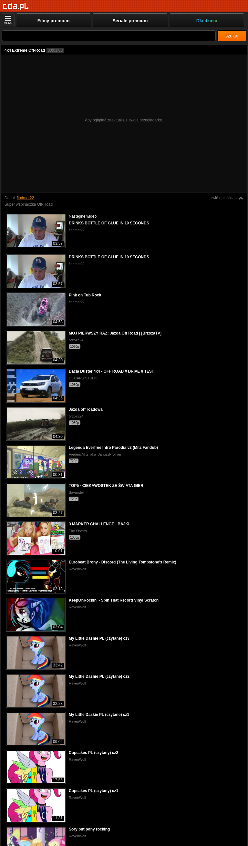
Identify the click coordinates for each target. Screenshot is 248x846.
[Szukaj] (109, 35)
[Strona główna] (16, 6)
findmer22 (25, 198)
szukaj (231, 35)
